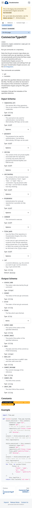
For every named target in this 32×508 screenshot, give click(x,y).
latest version (7, 18)
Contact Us (24, 502)
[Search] (29, 2)
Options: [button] (8, 129)
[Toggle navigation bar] (2, 2)
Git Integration (8, 67)
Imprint (6, 502)
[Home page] (3, 23)
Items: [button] (8, 321)
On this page (6, 32)
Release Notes (14, 502)
